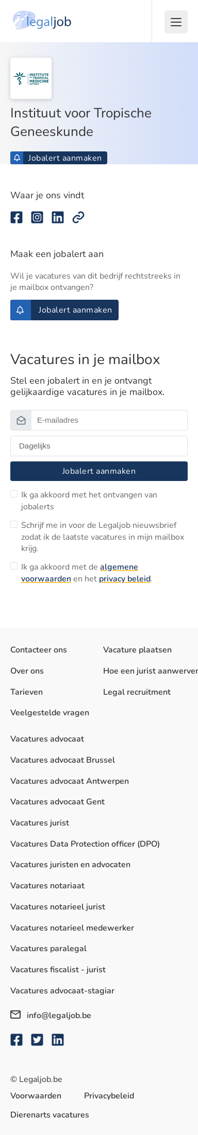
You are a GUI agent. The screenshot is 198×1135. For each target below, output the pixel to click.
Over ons (27, 671)
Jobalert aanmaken (57, 158)
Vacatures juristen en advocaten (70, 864)
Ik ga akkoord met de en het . (87, 572)
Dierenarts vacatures (49, 1115)
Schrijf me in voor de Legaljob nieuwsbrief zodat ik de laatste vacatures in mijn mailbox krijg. (102, 537)
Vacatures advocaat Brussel (62, 760)
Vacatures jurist (39, 823)
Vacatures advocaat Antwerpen (69, 781)
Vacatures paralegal (48, 948)
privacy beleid (125, 578)
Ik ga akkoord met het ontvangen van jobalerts (89, 500)
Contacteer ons (38, 650)
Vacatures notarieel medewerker (72, 928)
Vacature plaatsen (137, 650)
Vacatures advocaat (47, 739)
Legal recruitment (137, 692)
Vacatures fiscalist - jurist (58, 969)
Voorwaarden (35, 1096)
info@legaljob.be (50, 1015)
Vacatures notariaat (47, 885)
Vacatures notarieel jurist (57, 907)
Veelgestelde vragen (49, 712)
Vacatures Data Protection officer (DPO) (85, 844)
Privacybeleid (109, 1096)
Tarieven (26, 692)
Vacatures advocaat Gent (57, 801)
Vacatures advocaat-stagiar (62, 990)
